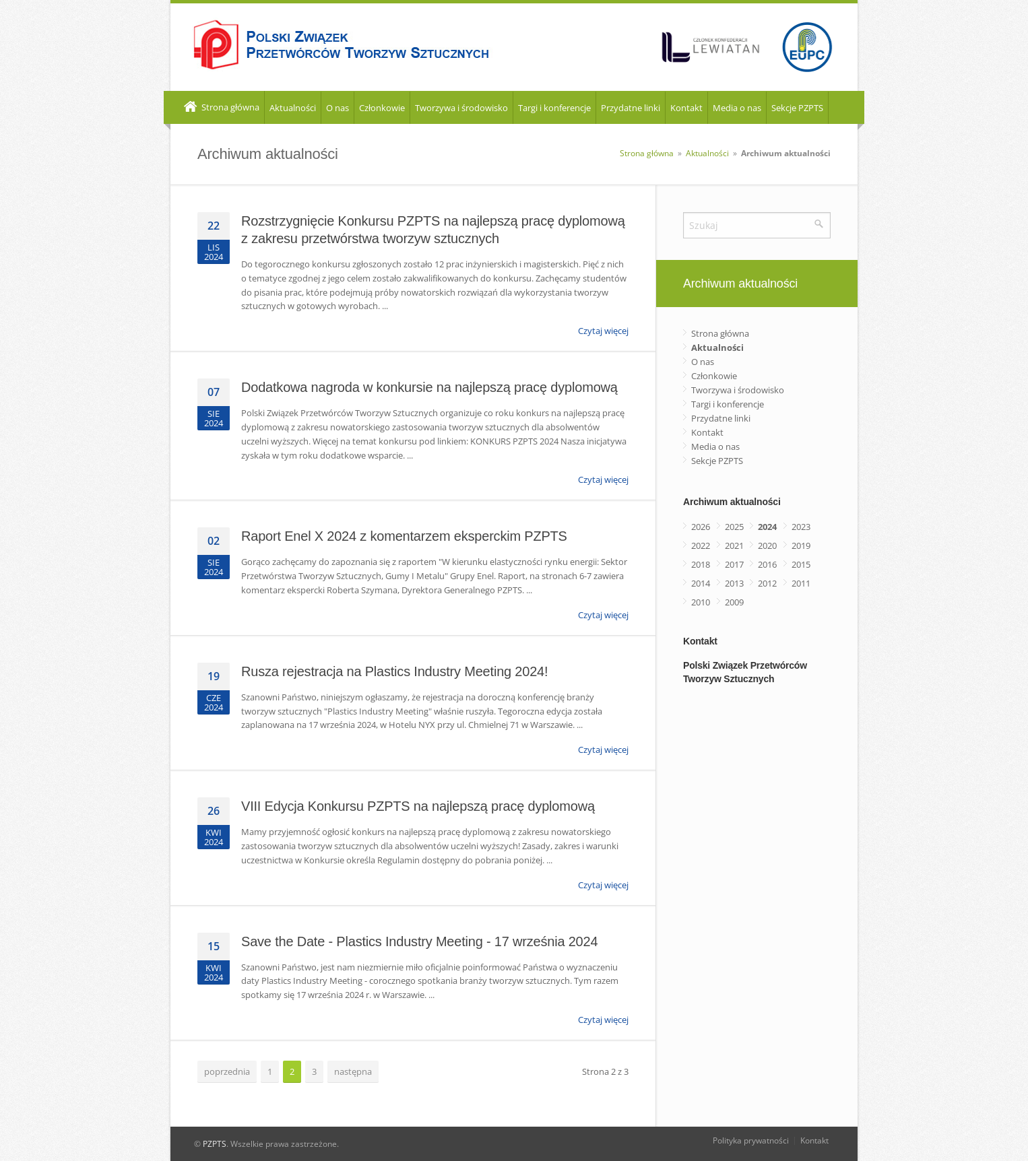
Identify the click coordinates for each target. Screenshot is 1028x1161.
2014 (700, 583)
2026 (700, 527)
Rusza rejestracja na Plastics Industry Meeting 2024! (394, 671)
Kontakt (686, 108)
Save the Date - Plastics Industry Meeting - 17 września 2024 (419, 941)
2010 (700, 602)
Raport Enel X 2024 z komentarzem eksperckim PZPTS (404, 536)
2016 (767, 564)
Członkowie (382, 108)
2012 (767, 583)
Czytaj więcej (603, 331)
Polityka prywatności (751, 1140)
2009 (734, 602)
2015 (801, 564)
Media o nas (737, 108)
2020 (767, 545)
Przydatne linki (630, 108)
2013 (734, 583)
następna (353, 1071)
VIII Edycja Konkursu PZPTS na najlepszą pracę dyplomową (418, 806)
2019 (801, 545)
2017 (734, 564)
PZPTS (214, 1144)
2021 (734, 545)
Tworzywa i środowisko (461, 108)
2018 (700, 564)
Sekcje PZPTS (797, 108)
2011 (801, 583)
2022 (700, 545)
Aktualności (292, 108)
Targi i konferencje (554, 108)
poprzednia (227, 1071)
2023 (801, 527)
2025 (734, 527)
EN (841, 108)
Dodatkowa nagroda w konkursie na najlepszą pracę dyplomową (429, 387)
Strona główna (220, 107)
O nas (337, 108)
